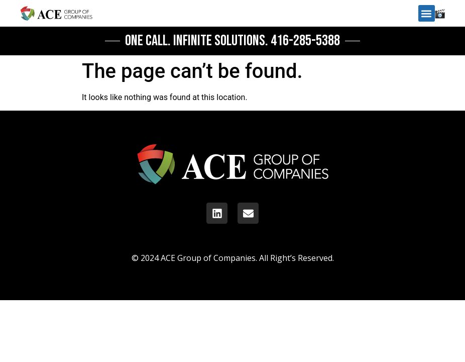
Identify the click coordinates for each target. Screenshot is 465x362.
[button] (426, 13)
